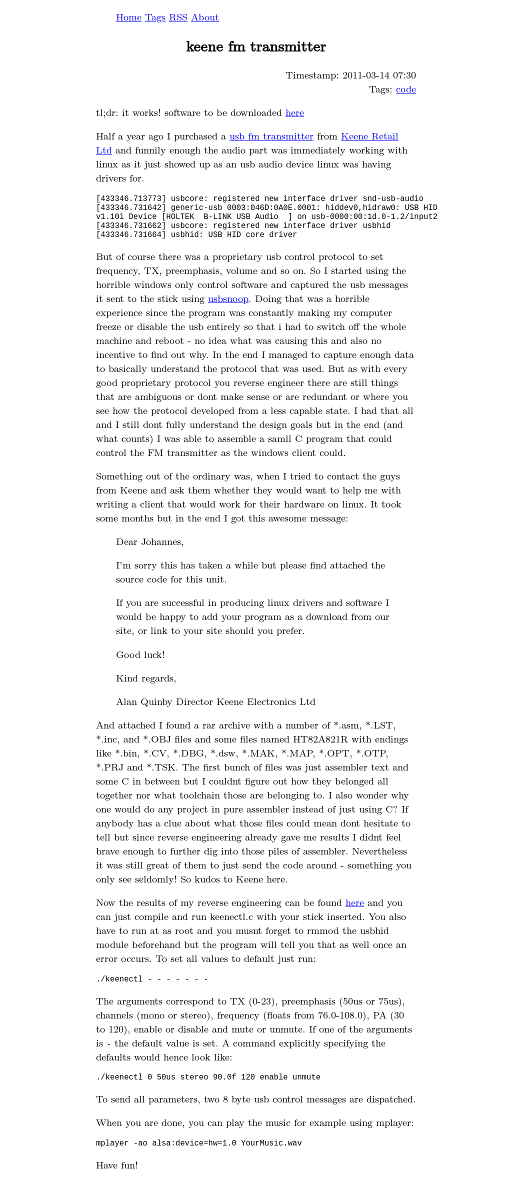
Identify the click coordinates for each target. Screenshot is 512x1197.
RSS (178, 17)
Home (129, 17)
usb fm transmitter (272, 135)
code (406, 89)
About (205, 17)
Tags (155, 17)
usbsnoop (228, 308)
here (295, 112)
